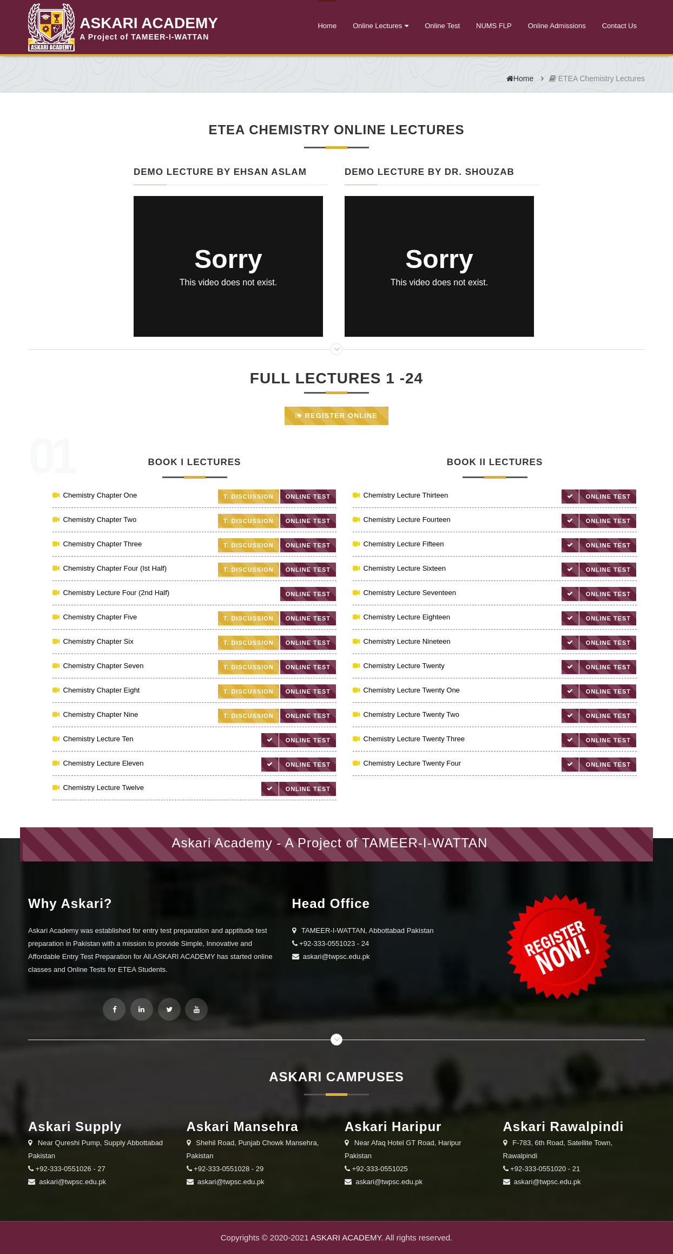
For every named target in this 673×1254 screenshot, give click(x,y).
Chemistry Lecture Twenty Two (406, 714)
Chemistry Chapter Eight (96, 690)
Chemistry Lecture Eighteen (401, 617)
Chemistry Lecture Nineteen (402, 641)
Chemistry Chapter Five (94, 617)
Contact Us (619, 26)
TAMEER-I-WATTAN (425, 842)
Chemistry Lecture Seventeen (404, 593)
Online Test (442, 26)
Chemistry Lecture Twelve (98, 787)
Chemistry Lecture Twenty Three (409, 739)
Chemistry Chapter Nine (95, 714)
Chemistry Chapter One (94, 495)
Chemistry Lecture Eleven (97, 763)
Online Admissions (557, 26)
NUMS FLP (494, 26)
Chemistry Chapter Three (97, 544)
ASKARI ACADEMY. (347, 1237)
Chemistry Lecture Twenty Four (407, 763)
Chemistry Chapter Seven (97, 666)
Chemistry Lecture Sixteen (399, 568)
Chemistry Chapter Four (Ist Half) (109, 568)
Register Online (336, 416)
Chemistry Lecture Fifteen (398, 544)
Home (327, 26)
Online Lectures (377, 26)
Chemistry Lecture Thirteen (400, 495)
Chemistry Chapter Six (93, 641)
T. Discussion (248, 496)
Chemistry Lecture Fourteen (402, 519)
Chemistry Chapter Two (94, 519)
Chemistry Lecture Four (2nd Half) (110, 593)
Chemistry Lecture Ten (92, 739)
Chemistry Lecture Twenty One (406, 690)
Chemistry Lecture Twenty (399, 666)
